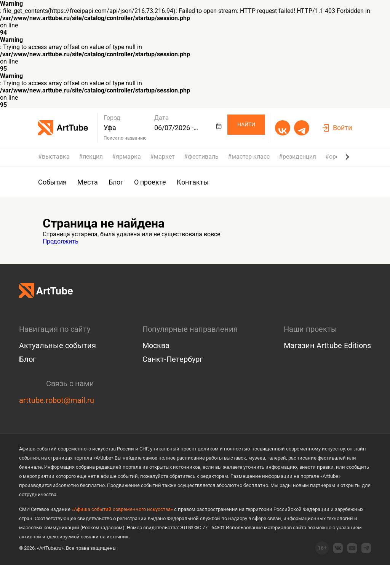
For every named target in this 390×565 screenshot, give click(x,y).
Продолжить (60, 241)
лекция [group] (93, 156)
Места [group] (87, 182)
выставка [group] (56, 156)
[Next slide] (347, 156)
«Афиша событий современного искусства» (122, 509)
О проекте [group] (150, 182)
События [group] (52, 182)
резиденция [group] (299, 156)
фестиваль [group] (203, 156)
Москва (155, 345)
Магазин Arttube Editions (327, 345)
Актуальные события (57, 345)
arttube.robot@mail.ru (56, 400)
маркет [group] (164, 156)
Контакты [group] (193, 182)
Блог (27, 359)
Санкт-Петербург (172, 359)
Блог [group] (116, 182)
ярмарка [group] (128, 156)
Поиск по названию (125, 138)
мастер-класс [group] (251, 156)
